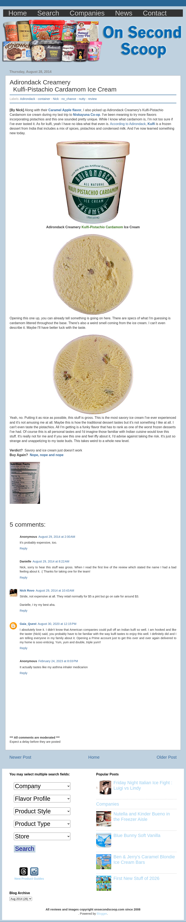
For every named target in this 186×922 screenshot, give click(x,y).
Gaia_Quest (28, 623)
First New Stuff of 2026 (136, 878)
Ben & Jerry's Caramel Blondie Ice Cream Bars (144, 859)
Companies (87, 13)
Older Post (167, 757)
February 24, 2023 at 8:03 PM (58, 661)
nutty (82, 99)
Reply (23, 548)
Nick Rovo (27, 590)
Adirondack (27, 99)
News (124, 13)
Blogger (102, 913)
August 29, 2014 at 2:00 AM (56, 536)
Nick (56, 99)
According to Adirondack (128, 124)
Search (48, 13)
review (92, 99)
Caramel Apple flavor (64, 110)
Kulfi (151, 124)
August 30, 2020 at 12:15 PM (57, 623)
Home (17, 13)
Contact (155, 13)
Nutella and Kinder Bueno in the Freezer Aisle (142, 816)
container (44, 99)
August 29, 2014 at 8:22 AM (50, 561)
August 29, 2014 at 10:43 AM (55, 590)
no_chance (68, 99)
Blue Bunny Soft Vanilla (137, 835)
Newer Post (20, 757)
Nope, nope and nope (46, 455)
